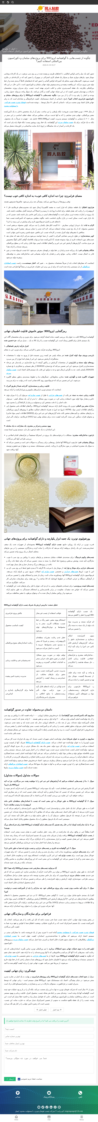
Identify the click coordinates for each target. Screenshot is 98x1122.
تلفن (80, 1097)
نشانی (17, 1097)
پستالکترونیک (48, 1097)
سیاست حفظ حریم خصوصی (31, 1079)
